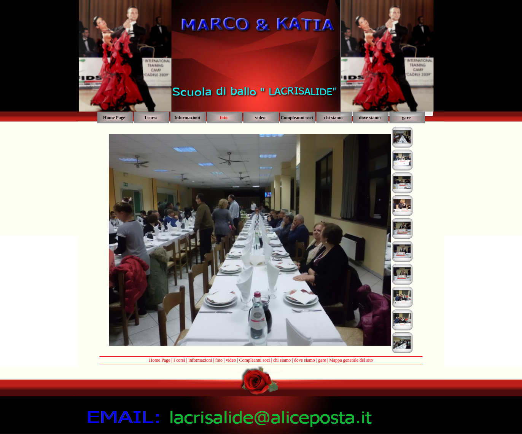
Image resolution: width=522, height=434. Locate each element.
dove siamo (304, 360)
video (231, 360)
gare (322, 360)
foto (219, 360)
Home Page (159, 360)
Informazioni (200, 360)
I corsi (179, 360)
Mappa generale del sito (351, 360)
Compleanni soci (254, 360)
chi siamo (282, 360)
